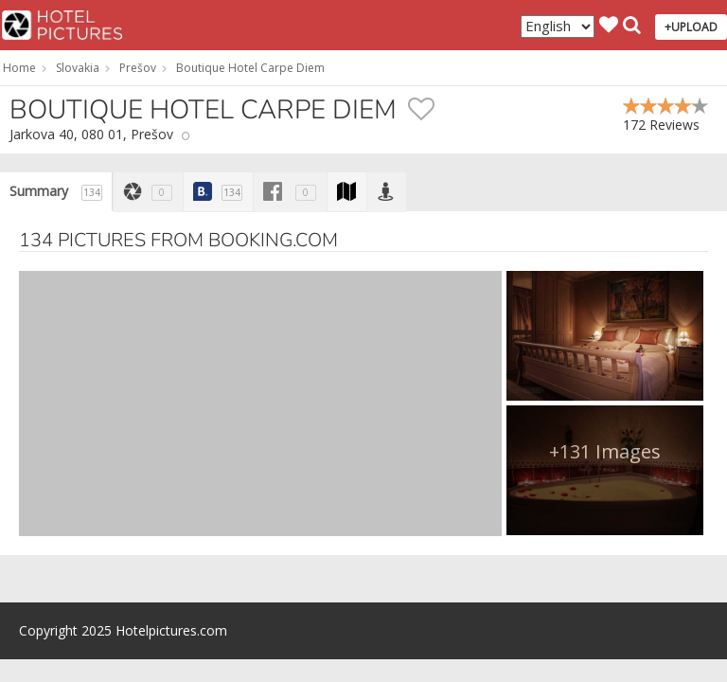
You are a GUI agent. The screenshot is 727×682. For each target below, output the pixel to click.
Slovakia (77, 68)
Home (19, 68)
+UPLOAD (691, 27)
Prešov (137, 68)
